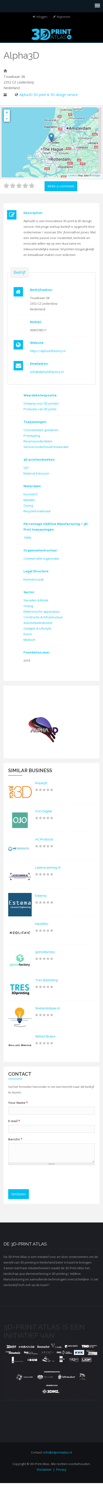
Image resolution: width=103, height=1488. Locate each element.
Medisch (29, 640)
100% (27, 537)
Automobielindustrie (37, 623)
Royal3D (41, 783)
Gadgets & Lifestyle (37, 628)
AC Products (44, 839)
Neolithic (42, 924)
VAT (26, 468)
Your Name (18, 1103)
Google (96, 175)
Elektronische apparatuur (41, 611)
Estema (40, 895)
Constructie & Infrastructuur (43, 617)
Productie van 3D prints (40, 409)
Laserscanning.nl (48, 867)
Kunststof (30, 494)
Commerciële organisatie (41, 558)
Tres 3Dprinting (46, 980)
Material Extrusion (36, 473)
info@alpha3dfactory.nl (47, 372)
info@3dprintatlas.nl (57, 1452)
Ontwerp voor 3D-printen (41, 403)
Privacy (61, 1469)
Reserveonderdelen (37, 441)
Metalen (29, 500)
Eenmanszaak (33, 579)
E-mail (14, 1121)
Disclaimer (44, 1469)
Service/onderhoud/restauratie (46, 447)
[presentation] (46, 1178)
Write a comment (61, 186)
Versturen (18, 1194)
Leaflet (72, 175)
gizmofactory (45, 952)
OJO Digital (43, 811)
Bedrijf (19, 272)
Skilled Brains (45, 1036)
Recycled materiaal (36, 511)
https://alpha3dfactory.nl (47, 351)
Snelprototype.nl (47, 1008)
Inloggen (41, 17)
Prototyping (31, 435)
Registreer (63, 17)
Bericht (15, 1139)
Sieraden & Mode (35, 600)
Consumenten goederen (40, 430)
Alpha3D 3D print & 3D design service (48, 94)
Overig (28, 505)
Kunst (27, 634)
